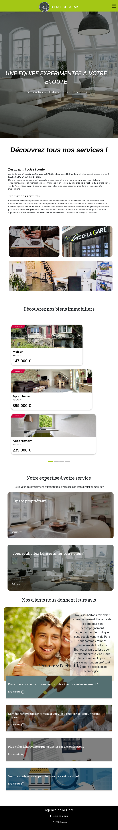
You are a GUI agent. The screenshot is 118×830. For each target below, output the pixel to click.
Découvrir (17, 531)
